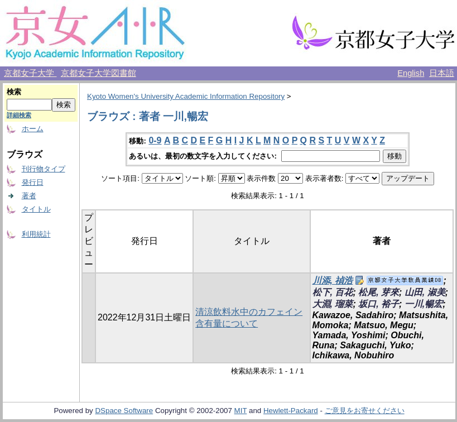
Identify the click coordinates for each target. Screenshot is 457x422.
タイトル (36, 209)
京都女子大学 (30, 73)
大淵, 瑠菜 (332, 304)
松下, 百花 (332, 292)
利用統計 (36, 234)
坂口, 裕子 (378, 304)
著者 (29, 195)
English (410, 73)
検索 (14, 92)
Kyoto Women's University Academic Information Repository (186, 96)
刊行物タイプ (43, 169)
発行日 (33, 182)
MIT (240, 410)
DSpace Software (124, 410)
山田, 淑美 (425, 292)
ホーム (33, 128)
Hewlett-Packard (290, 410)
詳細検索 (19, 115)
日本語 (441, 73)
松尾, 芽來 (378, 292)
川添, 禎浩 (332, 280)
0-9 (154, 140)
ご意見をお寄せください (365, 410)
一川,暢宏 (423, 304)
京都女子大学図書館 (98, 73)
